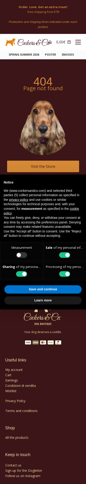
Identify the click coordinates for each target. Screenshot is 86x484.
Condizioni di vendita (20, 385)
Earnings (11, 380)
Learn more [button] (43, 300)
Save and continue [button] (43, 289)
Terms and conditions (21, 411)
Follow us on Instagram (22, 476)
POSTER (50, 55)
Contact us (13, 465)
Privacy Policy (15, 401)
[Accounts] (50, 42)
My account (14, 369)
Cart (8, 375)
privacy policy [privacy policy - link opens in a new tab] (18, 199)
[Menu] (78, 42)
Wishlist (11, 391)
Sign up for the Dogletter (23, 470)
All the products (16, 437)
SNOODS (68, 55)
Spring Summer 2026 (24, 55)
